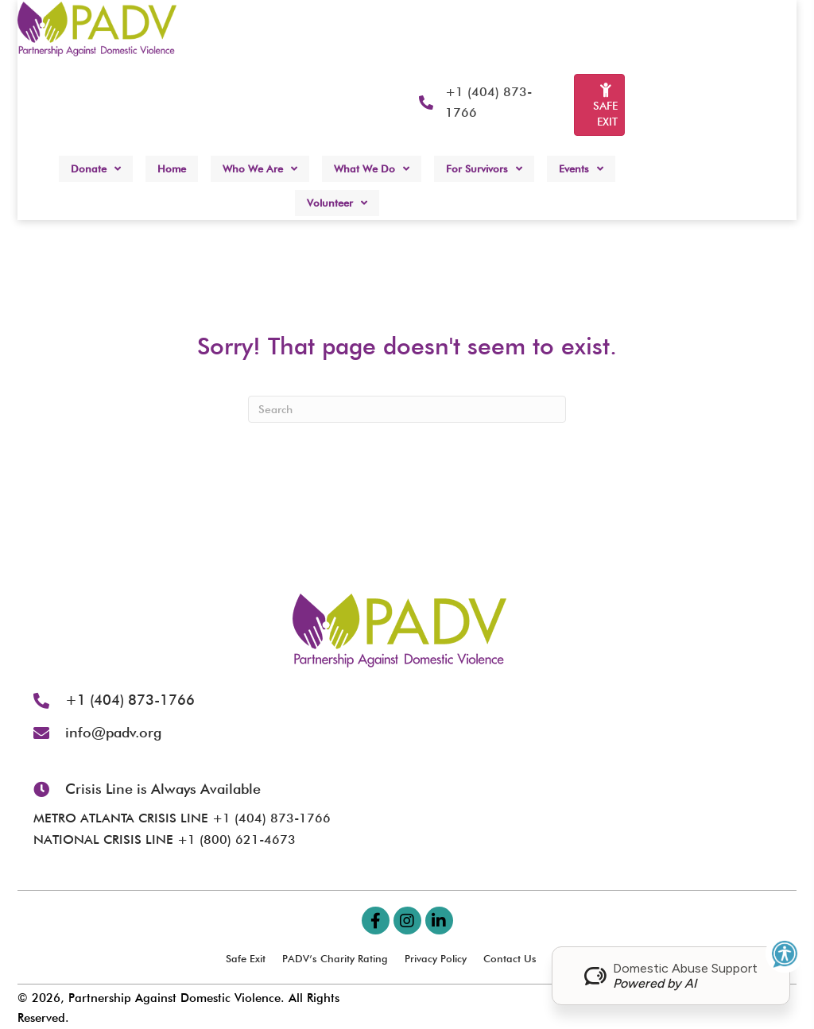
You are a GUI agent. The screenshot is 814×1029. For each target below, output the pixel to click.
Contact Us (510, 958)
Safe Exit (246, 958)
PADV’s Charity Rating (335, 958)
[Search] (407, 409)
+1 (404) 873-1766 (130, 699)
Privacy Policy (436, 958)
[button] (376, 920)
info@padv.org (113, 732)
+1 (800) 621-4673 (236, 839)
